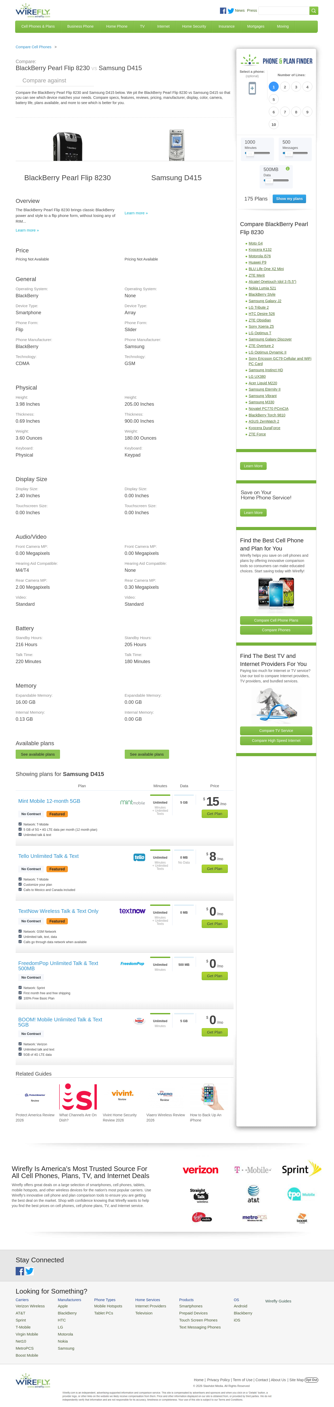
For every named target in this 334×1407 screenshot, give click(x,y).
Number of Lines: (292, 75)
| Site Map (296, 1374)
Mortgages (255, 26)
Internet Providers (141, 1305)
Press (252, 10)
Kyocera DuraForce (264, 398)
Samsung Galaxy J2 (265, 271)
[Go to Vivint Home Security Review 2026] (121, 1096)
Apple (58, 1305)
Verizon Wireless (28, 1305)
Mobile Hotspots (102, 1305)
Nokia (58, 1337)
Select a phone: (252, 74)
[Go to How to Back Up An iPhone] (209, 1096)
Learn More (253, 436)
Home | (200, 1374)
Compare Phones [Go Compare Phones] (276, 600)
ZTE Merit (257, 245)
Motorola (60, 1331)
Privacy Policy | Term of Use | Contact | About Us (246, 1374)
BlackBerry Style (262, 264)
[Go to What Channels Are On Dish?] (78, 1096)
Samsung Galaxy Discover (270, 309)
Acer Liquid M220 (263, 353)
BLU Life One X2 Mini (266, 238)
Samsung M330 (261, 372)
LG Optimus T (260, 303)
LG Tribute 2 (259, 277)
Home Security (194, 26)
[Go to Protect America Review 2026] (34, 1096)
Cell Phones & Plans (38, 26)
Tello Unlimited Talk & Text (48, 856)
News (240, 10)
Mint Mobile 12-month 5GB (49, 801)
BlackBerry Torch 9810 (267, 385)
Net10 (20, 1337)
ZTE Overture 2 (261, 315)
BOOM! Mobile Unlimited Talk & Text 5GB (60, 1022)
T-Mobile (22, 1324)
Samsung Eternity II (265, 359)
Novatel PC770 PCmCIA (269, 378)
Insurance (227, 26)
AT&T (20, 1312)
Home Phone (117, 26)
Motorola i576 (260, 226)
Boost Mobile (25, 1350)
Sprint (20, 1318)
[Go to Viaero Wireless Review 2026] (165, 1096)
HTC (57, 1318)
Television (135, 1312)
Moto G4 (256, 213)
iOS (219, 1318)
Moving (283, 26)
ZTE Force (257, 404)
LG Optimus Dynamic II (268, 322)
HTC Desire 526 (262, 283)
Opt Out (311, 1374)
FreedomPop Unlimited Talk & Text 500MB (58, 966)
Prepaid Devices (180, 1312)
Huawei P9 (257, 232)
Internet (163, 26)
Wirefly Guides (258, 1301)
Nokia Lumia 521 (262, 258)
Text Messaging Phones (186, 1324)
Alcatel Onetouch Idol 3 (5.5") (272, 251)
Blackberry (224, 1312)
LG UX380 (257, 346)
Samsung (61, 1343)
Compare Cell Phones (33, 47)
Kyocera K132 (260, 219)
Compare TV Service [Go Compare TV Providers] (276, 700)
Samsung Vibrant (263, 365)
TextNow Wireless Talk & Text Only (58, 911)
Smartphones (178, 1305)
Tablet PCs (98, 1312)
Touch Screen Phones (184, 1318)
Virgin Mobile (25, 1331)
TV (142, 26)
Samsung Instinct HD (266, 340)
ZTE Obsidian (260, 290)
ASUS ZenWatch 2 (264, 391)
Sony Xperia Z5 (261, 296)
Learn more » (27, 230)
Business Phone (80, 26)
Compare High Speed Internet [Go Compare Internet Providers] (276, 710)
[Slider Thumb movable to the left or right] (250, 125)
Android (222, 1305)
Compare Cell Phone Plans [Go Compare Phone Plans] (276, 590)
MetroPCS (23, 1343)
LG (56, 1324)
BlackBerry (62, 1312)
